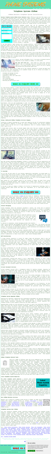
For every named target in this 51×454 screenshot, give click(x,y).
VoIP (20, 87)
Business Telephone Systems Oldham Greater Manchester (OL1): (15, 17)
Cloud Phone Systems (36, 430)
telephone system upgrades (43, 365)
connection (34, 68)
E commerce (27, 402)
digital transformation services (24, 363)
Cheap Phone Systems (31, 434)
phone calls (34, 66)
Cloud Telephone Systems (34, 432)
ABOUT (40, 8)
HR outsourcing (15, 403)
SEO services (29, 405)
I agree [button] (29, 450)
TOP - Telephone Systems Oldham (8, 436)
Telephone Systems (26, 429)
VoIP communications (31, 111)
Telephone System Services (37, 429)
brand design (33, 400)
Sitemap (2, 445)
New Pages (5, 445)
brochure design (28, 403)
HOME (33, 8)
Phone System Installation (10, 427)
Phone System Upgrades (24, 427)
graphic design (28, 404)
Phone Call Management (36, 427)
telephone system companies (43, 417)
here (37, 422)
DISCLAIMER (47, 8)
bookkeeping (3, 402)
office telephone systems (43, 369)
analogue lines (26, 38)
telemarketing (16, 402)
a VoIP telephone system (23, 391)
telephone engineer (13, 360)
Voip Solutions (8, 434)
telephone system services (21, 399)
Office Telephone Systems (23, 428)
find (5, 411)
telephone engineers (5, 200)
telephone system (36, 423)
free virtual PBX (37, 52)
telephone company (44, 30)
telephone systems (40, 18)
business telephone (41, 124)
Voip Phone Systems (10, 432)
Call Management (12, 428)
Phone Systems (9, 429)
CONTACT (43, 8)
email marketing (15, 404)
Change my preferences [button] (39, 450)
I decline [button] (33, 450)
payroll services (15, 405)
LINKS (37, 8)
